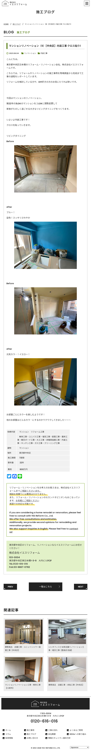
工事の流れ (52, 730)
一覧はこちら (45, 586)
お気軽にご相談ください (27, 500)
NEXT (80, 586)
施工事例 (30, 730)
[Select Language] (79, 747)
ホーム (8, 730)
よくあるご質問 (76, 730)
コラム (8, 734)
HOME (6, 24)
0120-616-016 (20, 563)
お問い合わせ (32, 738)
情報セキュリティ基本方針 (59, 738)
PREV (10, 586)
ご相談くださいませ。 (31, 490)
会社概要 (52, 734)
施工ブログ (17, 24)
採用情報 (9, 738)
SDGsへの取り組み (78, 734)
